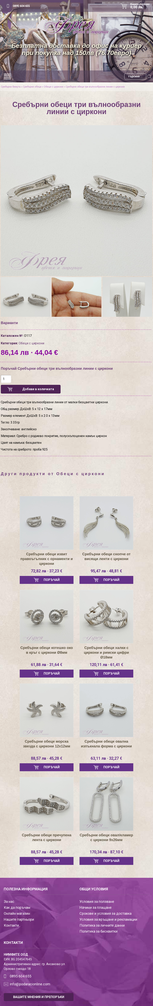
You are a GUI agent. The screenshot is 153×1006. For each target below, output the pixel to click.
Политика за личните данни (102, 925)
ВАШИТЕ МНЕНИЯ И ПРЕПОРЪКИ (38, 997)
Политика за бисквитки (98, 931)
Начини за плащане (95, 907)
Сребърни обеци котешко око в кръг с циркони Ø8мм (46, 650)
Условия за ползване (96, 901)
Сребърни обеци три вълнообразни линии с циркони (95, 86)
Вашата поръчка (141, 6)
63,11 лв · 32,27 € (106, 758)
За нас (9, 901)
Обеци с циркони (53, 86)
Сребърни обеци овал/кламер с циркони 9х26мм (106, 837)
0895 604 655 (21, 6)
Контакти (11, 925)
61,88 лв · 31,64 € (46, 664)
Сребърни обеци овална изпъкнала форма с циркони (106, 743)
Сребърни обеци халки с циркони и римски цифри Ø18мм (106, 652)
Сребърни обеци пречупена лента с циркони (47, 837)
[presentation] (7, 194)
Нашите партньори (19, 919)
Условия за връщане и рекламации (108, 919)
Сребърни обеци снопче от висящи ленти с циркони (106, 556)
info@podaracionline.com (30, 984)
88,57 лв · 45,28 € (46, 758)
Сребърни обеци (32, 86)
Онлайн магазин (17, 913)
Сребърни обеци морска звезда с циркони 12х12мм (46, 743)
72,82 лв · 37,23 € (46, 571)
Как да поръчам (17, 907)
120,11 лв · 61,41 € (106, 664)
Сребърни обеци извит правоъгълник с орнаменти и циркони (47, 559)
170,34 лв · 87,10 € (106, 852)
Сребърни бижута (11, 86)
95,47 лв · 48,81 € (106, 571)
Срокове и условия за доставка (105, 913)
